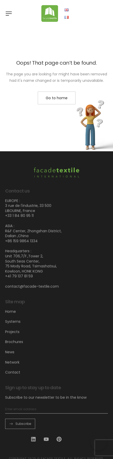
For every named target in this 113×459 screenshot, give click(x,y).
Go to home (57, 98)
